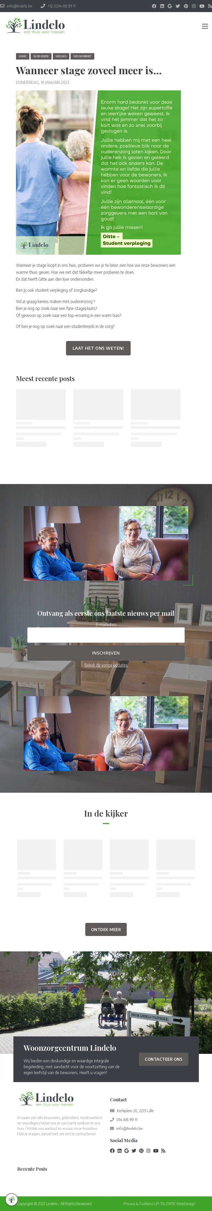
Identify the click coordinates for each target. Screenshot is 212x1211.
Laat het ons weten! (98, 348)
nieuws (61, 56)
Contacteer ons (163, 1059)
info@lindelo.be (129, 1128)
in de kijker (41, 56)
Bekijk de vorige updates (106, 665)
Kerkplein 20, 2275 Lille (135, 1110)
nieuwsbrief (82, 56)
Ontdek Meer (106, 929)
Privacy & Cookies (137, 1203)
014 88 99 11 (126, 1119)
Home (23, 56)
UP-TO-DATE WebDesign (174, 1203)
